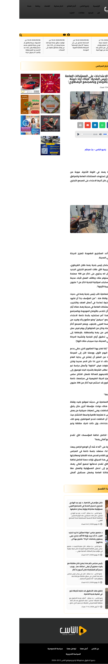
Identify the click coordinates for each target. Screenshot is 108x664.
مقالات (62, 12)
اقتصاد (28, 6)
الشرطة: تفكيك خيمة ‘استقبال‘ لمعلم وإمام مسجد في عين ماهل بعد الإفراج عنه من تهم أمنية (85, 46)
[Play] (59, 134)
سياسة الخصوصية (36, 649)
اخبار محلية (39, 6)
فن (79, 12)
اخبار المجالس (82, 66)
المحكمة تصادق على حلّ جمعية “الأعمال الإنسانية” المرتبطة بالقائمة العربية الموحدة (60, 46)
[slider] (67, 134)
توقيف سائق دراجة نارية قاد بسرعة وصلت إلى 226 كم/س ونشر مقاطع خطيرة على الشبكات (36, 46)
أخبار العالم (52, 6)
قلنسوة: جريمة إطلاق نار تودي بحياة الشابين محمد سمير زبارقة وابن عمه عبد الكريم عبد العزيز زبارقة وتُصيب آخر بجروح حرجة (12, 47)
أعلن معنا (64, 649)
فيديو (71, 12)
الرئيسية (77, 6)
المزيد (52, 12)
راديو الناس (65, 6)
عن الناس (76, 649)
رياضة (18, 6)
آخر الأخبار (102, 46)
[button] (1, 35)
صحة (10, 6)
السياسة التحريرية (54, 654)
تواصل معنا (52, 649)
